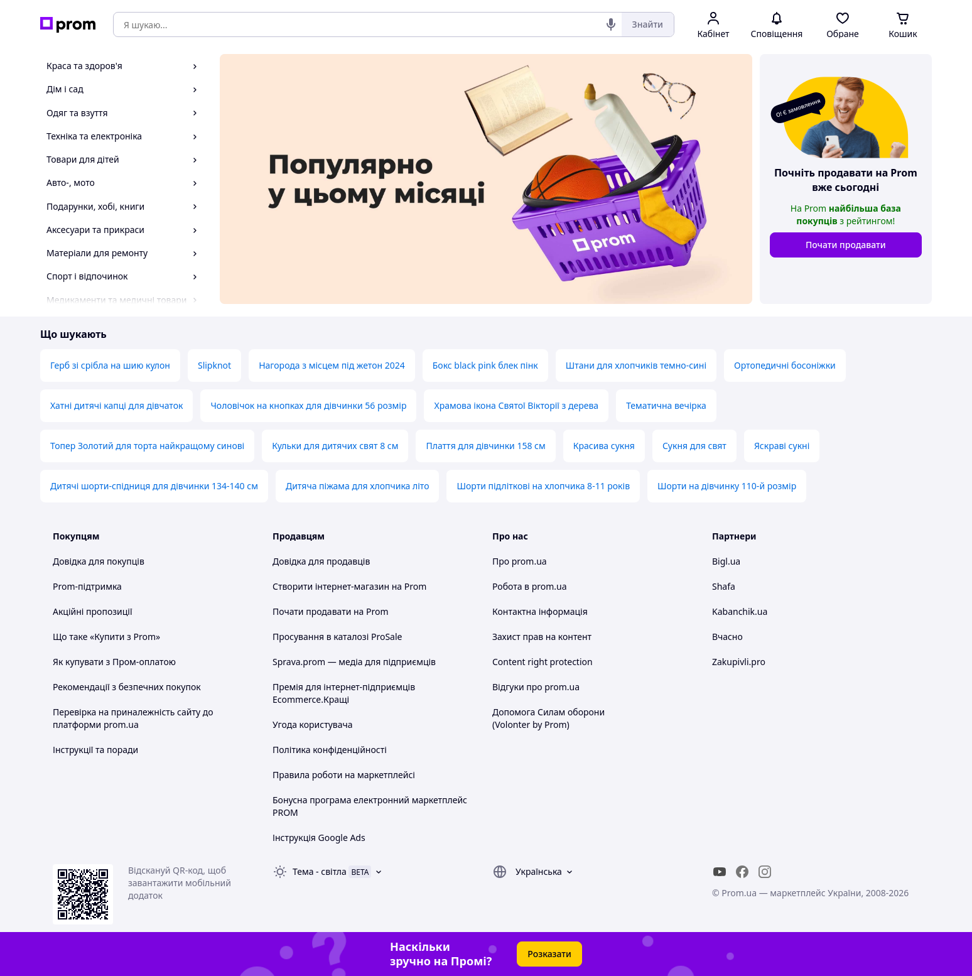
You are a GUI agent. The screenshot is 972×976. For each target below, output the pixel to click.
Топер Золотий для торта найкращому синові (147, 446)
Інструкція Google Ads (319, 837)
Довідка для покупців (98, 561)
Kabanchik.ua (739, 611)
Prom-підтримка (87, 586)
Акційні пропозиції (92, 611)
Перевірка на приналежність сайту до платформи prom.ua (133, 718)
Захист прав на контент (541, 637)
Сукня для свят (694, 446)
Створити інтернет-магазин (331, 586)
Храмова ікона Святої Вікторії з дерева (516, 405)
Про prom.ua (519, 561)
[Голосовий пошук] (611, 24)
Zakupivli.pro (738, 662)
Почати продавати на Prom (331, 611)
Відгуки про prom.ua (536, 687)
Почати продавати (846, 245)
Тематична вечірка (666, 405)
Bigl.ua (726, 561)
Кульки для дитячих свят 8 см (335, 446)
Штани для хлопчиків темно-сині (636, 365)
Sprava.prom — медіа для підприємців (354, 662)
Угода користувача (313, 724)
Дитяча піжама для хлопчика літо (357, 486)
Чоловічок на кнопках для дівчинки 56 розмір (308, 405)
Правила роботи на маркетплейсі (344, 775)
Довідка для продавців (321, 561)
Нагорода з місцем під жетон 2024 (332, 365)
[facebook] (742, 871)
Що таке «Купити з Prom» (106, 637)
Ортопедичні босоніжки (785, 365)
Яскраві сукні (781, 446)
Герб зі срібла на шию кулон (110, 365)
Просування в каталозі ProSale (337, 637)
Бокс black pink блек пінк (485, 365)
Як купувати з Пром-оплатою (114, 662)
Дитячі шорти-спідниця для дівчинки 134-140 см (154, 486)
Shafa (723, 586)
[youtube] (719, 871)
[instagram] (764, 871)
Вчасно (727, 637)
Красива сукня (604, 446)
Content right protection (542, 662)
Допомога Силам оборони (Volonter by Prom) (548, 718)
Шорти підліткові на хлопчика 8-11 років (543, 486)
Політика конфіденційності (330, 750)
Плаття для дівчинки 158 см (485, 446)
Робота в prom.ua (529, 586)
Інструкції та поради (95, 750)
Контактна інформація (540, 611)
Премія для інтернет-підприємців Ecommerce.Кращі (344, 693)
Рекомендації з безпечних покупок (127, 687)
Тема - (320, 871)
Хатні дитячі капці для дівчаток (116, 405)
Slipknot (214, 365)
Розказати (549, 954)
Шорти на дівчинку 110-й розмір (726, 486)
